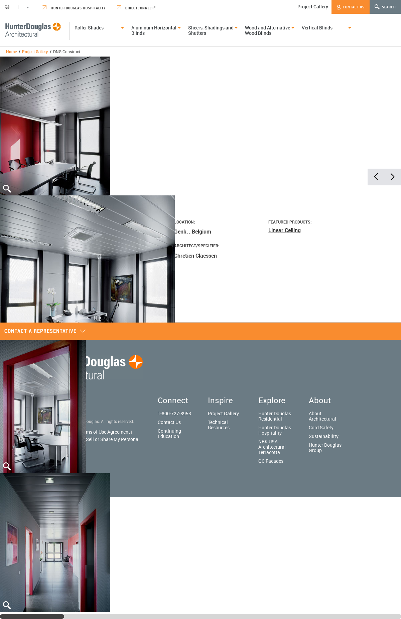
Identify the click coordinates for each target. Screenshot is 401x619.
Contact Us (351, 7)
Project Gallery (312, 6)
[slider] (32, 616)
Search (385, 6)
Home (11, 51)
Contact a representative (45, 331)
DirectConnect (136, 7)
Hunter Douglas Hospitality (74, 7)
